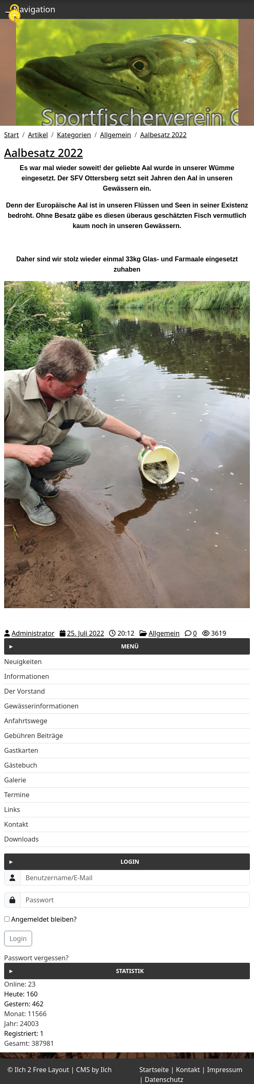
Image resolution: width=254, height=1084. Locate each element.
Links (12, 809)
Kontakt (16, 824)
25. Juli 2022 (85, 633)
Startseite (154, 1069)
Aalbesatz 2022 (163, 134)
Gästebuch (20, 765)
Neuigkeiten (23, 661)
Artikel (38, 134)
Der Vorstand (24, 691)
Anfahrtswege (25, 720)
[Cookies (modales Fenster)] (14, 14)
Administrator (33, 633)
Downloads (21, 839)
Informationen (26, 676)
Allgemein (115, 134)
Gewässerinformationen (41, 705)
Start (11, 134)
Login (18, 938)
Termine (16, 794)
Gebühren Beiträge (33, 735)
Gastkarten (21, 750)
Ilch (106, 1069)
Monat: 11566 (25, 1013)
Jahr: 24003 (21, 1023)
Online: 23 (19, 984)
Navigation (34, 9)
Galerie (15, 779)
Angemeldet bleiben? (40, 919)
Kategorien (74, 134)
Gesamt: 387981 (29, 1043)
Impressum (224, 1069)
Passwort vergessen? (36, 957)
